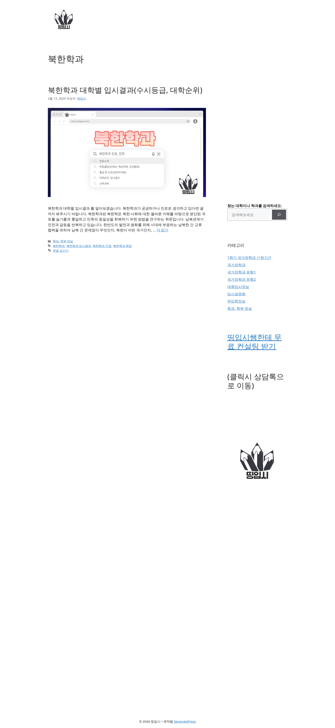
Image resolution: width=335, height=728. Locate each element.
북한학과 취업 (122, 246)
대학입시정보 (238, 286)
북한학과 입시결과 (78, 246)
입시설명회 (236, 293)
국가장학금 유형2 (241, 279)
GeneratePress (185, 721)
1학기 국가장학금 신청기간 (249, 257)
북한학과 (59, 246)
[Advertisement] (257, 117)
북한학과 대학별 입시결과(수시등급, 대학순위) (125, 90)
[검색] (279, 215)
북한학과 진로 (102, 246)
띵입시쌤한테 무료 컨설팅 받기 (254, 341)
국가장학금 (236, 264)
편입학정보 (236, 301)
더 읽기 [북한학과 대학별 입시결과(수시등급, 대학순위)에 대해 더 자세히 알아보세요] (162, 230)
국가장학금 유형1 (241, 272)
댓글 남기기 (61, 251)
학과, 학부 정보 (63, 241)
